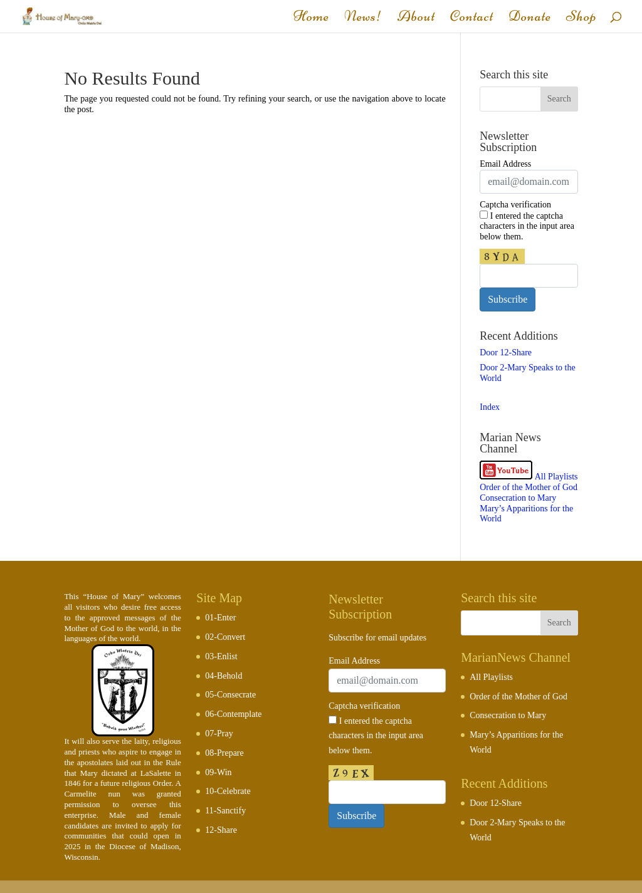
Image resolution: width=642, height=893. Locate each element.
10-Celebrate (227, 791)
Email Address (505, 164)
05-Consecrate (230, 694)
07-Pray (219, 733)
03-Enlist (221, 656)
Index (490, 407)
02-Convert (225, 637)
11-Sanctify (225, 810)
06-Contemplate (233, 714)
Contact (471, 18)
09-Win (218, 772)
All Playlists (556, 476)
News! (363, 18)
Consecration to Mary (518, 498)
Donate (529, 18)
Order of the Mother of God (528, 487)
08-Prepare (224, 753)
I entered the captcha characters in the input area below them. (527, 226)
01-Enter (220, 617)
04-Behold (223, 676)
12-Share (221, 830)
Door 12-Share (506, 352)
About (416, 18)
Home (311, 18)
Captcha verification (515, 204)
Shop (581, 18)
